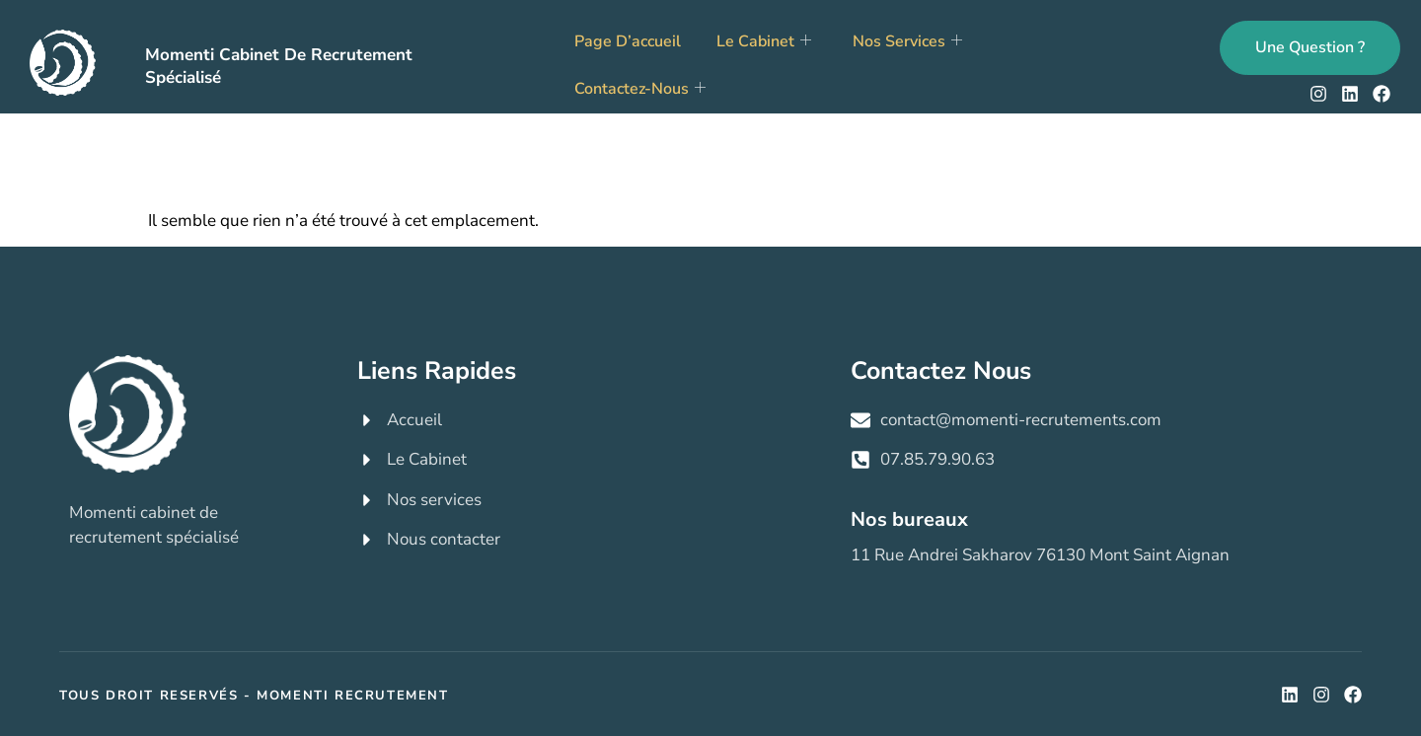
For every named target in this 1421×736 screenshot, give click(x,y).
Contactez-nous (640, 89)
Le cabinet (763, 41)
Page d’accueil (627, 41)
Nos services (907, 41)
